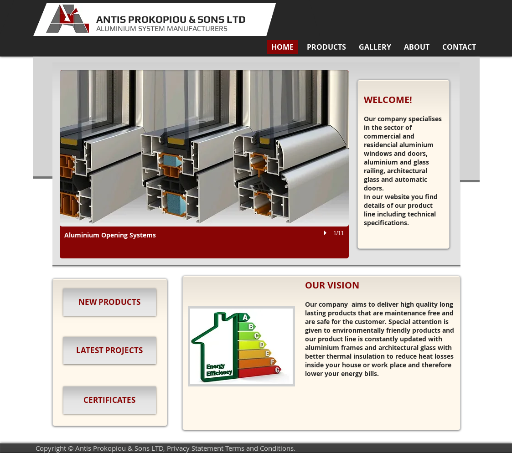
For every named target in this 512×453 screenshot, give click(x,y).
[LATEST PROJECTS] (109, 350)
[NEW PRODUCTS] (109, 302)
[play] (326, 233)
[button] (326, 47)
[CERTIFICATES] (109, 400)
